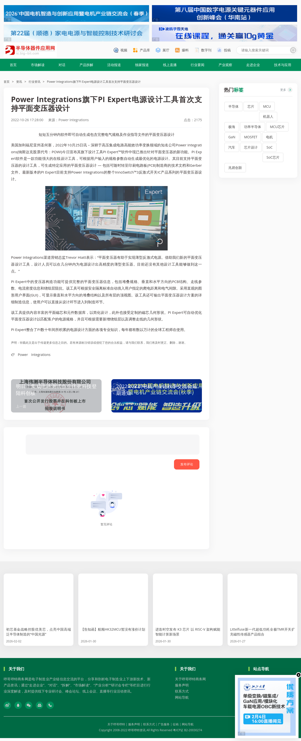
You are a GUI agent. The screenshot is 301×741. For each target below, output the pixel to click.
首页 (13, 64)
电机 (269, 137)
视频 (123, 50)
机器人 (268, 116)
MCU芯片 (277, 126)
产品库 (145, 50)
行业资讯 (34, 82)
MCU (267, 106)
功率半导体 (252, 126)
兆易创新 (235, 167)
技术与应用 (282, 64)
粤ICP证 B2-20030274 (187, 733)
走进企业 (253, 64)
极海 (231, 126)
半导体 (233, 106)
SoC (269, 147)
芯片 (250, 106)
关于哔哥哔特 (116, 727)
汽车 (231, 147)
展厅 (165, 50)
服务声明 (182, 688)
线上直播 (170, 64)
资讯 (19, 82)
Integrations (41, 354)
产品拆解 (86, 64)
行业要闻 (197, 64)
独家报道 (142, 64)
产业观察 (225, 64)
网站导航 (182, 700)
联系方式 (182, 694)
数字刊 (206, 50)
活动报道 (114, 64)
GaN (231, 137)
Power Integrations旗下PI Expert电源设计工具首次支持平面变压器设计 (94, 82)
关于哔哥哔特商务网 (190, 682)
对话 (61, 64)
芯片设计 (251, 147)
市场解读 (38, 64)
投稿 (227, 50)
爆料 (185, 50)
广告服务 (164, 727)
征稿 (176, 727)
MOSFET (250, 137)
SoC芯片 (272, 157)
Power (23, 354)
